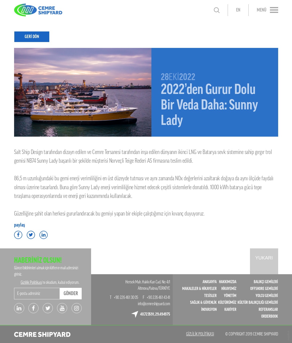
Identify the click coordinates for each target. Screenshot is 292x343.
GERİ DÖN (32, 36)
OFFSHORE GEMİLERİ (264, 289)
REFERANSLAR (268, 310)
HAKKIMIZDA (227, 282)
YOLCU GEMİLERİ (267, 296)
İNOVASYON (209, 310)
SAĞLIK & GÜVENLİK (203, 302)
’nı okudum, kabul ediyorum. (50, 282)
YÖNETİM (230, 296)
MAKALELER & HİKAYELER (199, 289)
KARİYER (230, 310)
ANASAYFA (210, 282)
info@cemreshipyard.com (154, 304)
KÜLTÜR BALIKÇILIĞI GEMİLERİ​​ (258, 302)
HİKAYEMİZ (228, 289)
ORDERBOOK (269, 316)
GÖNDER (71, 293)
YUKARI (264, 257)
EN (238, 10)
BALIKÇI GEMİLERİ (266, 282)
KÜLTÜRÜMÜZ (227, 302)
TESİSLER (210, 296)
